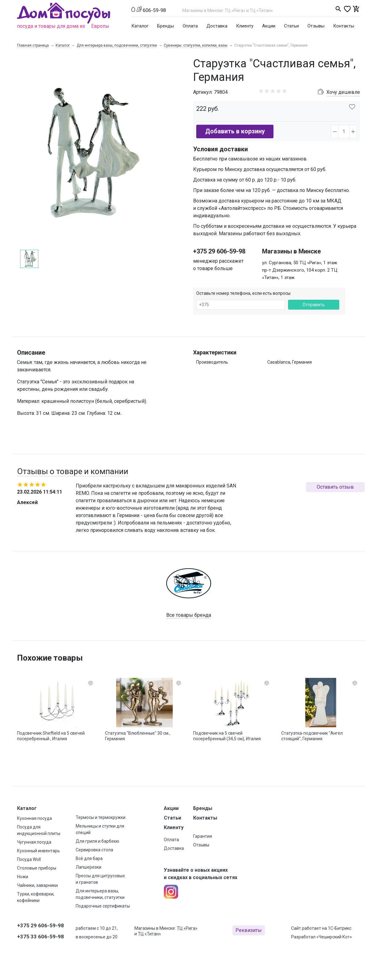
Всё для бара (89, 858)
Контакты (343, 26)
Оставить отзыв (335, 487)
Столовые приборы (36, 868)
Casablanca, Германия (289, 362)
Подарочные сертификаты (103, 906)
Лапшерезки (88, 867)
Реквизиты (248, 930)
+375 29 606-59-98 (219, 251)
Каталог (140, 26)
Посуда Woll (29, 859)
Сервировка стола (94, 849)
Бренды (165, 26)
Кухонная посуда (34, 818)
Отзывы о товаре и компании (72, 471)
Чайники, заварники (37, 885)
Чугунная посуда (34, 842)
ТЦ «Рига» (187, 928)
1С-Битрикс (339, 928)
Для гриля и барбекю (97, 841)
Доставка (216, 26)
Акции (268, 26)
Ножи (22, 876)
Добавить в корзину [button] (235, 131)
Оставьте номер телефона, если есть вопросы (243, 293)
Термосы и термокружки (100, 817)
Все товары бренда (188, 615)
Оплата (190, 26)
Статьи (291, 26)
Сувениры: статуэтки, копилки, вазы (195, 45)
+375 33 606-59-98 (40, 936)
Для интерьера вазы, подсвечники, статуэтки (117, 45)
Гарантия (202, 836)
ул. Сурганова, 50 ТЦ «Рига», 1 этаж (299, 262)
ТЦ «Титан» (149, 933)
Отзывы (315, 26)
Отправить (314, 304)
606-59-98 (154, 10)
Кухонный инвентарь (38, 850)
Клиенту (244, 26)
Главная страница (33, 45)
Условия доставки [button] (220, 149)
